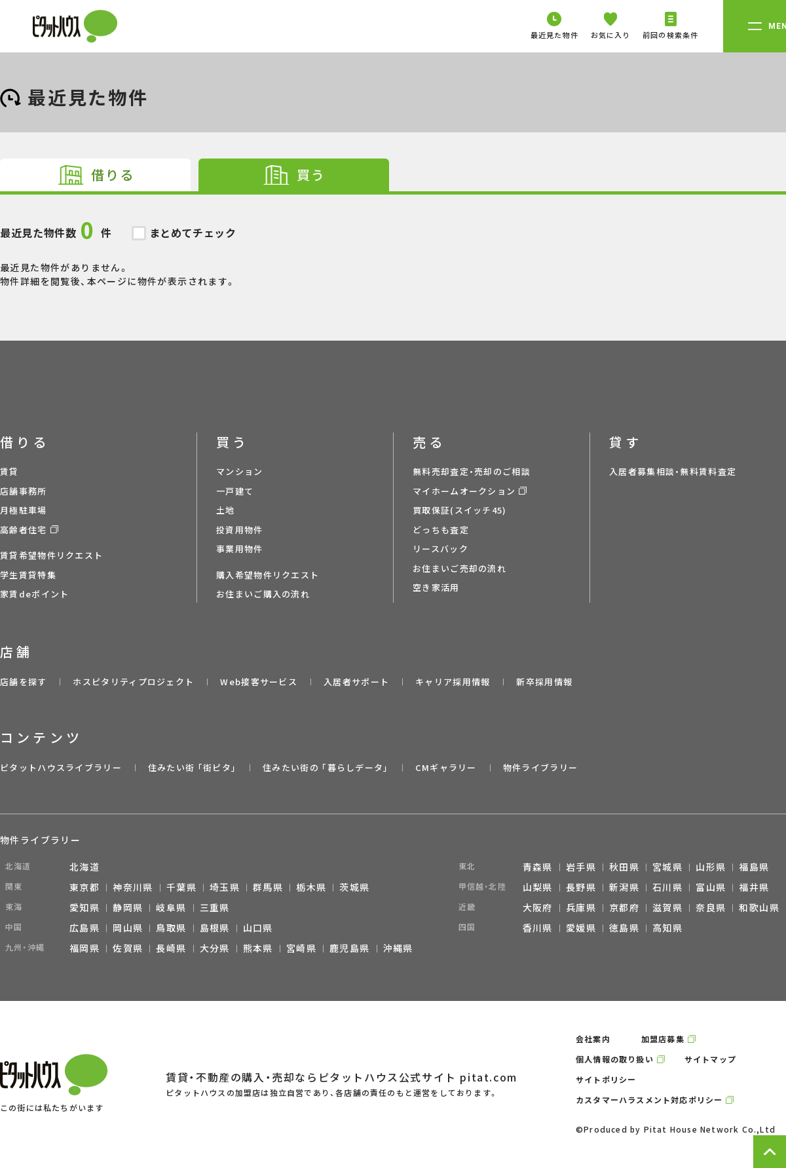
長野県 (581, 887)
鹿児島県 (349, 947)
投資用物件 (239, 529)
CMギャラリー (446, 767)
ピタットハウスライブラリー (61, 767)
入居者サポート (356, 681)
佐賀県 (128, 947)
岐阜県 (171, 907)
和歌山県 (759, 907)
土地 (225, 510)
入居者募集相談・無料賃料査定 (672, 471)
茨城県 (354, 887)
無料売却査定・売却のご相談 (472, 471)
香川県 (538, 927)
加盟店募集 (662, 1038)
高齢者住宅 (23, 529)
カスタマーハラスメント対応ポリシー (649, 1099)
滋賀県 (667, 907)
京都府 (624, 907)
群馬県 (268, 887)
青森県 (538, 866)
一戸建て (234, 491)
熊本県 (258, 947)
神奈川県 (133, 887)
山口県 (258, 927)
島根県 (215, 927)
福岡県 (84, 947)
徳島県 (624, 927)
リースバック (440, 548)
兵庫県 (581, 907)
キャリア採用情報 (452, 681)
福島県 (754, 866)
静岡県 (128, 907)
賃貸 (9, 471)
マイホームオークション (464, 491)
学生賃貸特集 (28, 575)
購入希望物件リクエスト (267, 575)
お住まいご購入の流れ (263, 594)
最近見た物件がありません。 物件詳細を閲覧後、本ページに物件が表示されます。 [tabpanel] (393, 241)
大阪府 (538, 907)
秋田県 (624, 866)
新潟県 (624, 887)
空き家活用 (436, 587)
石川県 (667, 887)
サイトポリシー (606, 1079)
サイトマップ (710, 1058)
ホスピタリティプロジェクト (133, 681)
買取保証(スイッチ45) (460, 510)
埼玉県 (225, 887)
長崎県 (171, 947)
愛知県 (84, 907)
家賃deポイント (34, 594)
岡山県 (128, 927)
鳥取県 (171, 927)
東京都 (84, 887)
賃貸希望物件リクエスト (51, 555)
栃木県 (311, 887)
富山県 (711, 887)
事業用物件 (239, 548)
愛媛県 (581, 927)
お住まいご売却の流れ (459, 568)
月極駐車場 (23, 510)
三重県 (215, 907)
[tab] (95, 175)
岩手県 (581, 866)
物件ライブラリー (540, 767)
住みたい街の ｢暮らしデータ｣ (326, 767)
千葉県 (181, 887)
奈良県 (711, 907)
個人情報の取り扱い (615, 1058)
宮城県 (667, 866)
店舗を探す (23, 681)
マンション (239, 471)
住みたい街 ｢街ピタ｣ (192, 767)
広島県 (84, 927)
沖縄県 (398, 947)
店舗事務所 (23, 491)
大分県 (215, 947)
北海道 (84, 866)
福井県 (754, 887)
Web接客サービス (258, 681)
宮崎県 (301, 947)
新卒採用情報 (544, 681)
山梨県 (538, 887)
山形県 (711, 866)
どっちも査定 (441, 529)
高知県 (667, 927)
